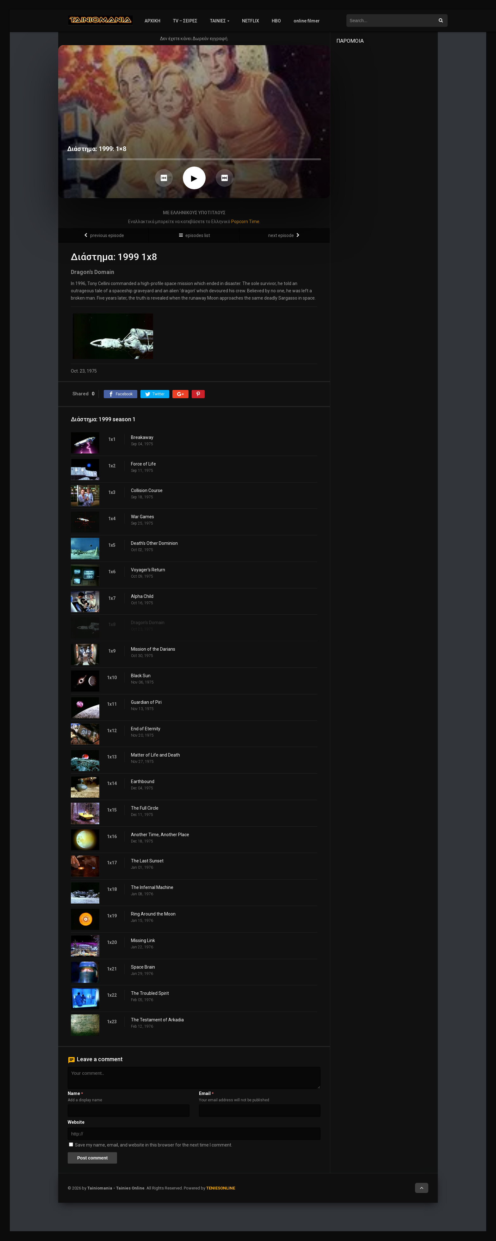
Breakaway (142, 437)
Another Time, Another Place (160, 834)
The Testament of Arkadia (157, 1019)
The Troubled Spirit (150, 993)
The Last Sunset (147, 860)
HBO (276, 20)
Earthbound (142, 781)
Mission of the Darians (153, 649)
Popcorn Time (245, 221)
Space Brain (143, 967)
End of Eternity (145, 728)
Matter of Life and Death (155, 754)
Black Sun (141, 675)
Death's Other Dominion (154, 543)
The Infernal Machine (152, 887)
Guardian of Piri (146, 702)
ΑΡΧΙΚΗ (152, 20)
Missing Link (143, 940)
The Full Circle (144, 808)
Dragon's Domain (147, 622)
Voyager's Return (148, 569)
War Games (142, 516)
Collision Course (147, 490)
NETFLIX (250, 20)
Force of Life (143, 463)
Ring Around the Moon (153, 913)
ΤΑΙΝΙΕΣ (218, 20)
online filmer (307, 20)
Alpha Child (142, 596)
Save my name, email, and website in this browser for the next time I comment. (153, 1144)
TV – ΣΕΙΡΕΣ (185, 20)
